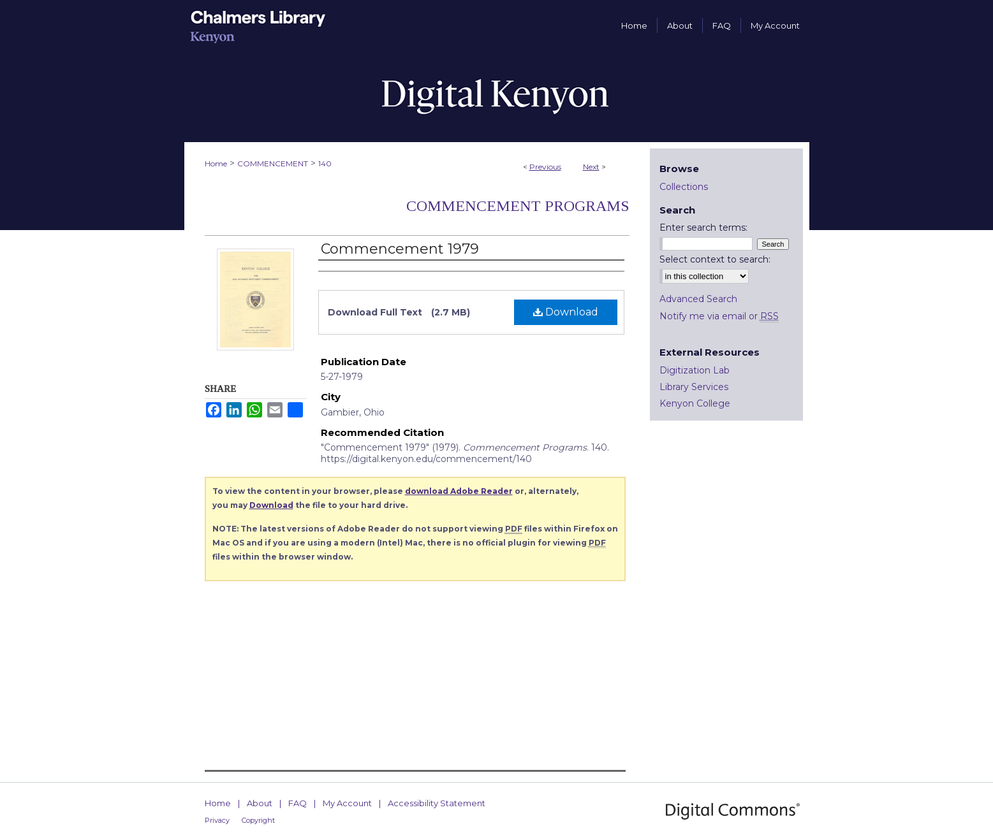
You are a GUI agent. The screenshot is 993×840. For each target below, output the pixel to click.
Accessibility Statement (436, 803)
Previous (545, 166)
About (259, 803)
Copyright (258, 820)
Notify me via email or (719, 316)
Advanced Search (698, 299)
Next (591, 166)
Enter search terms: (703, 227)
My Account (347, 803)
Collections (683, 186)
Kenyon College (694, 403)
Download (565, 312)
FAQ (297, 803)
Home (216, 163)
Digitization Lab (694, 370)
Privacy (217, 820)
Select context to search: (714, 259)
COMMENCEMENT (272, 163)
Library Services (693, 387)
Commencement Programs (517, 206)
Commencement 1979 (400, 248)
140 (325, 163)
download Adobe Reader (459, 491)
